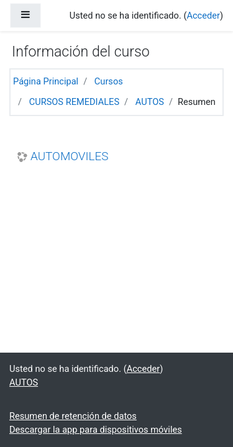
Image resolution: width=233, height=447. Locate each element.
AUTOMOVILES (69, 156)
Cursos (108, 81)
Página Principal (45, 81)
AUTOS (149, 101)
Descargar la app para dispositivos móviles (95, 429)
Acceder (203, 15)
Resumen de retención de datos (73, 416)
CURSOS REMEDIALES (74, 101)
